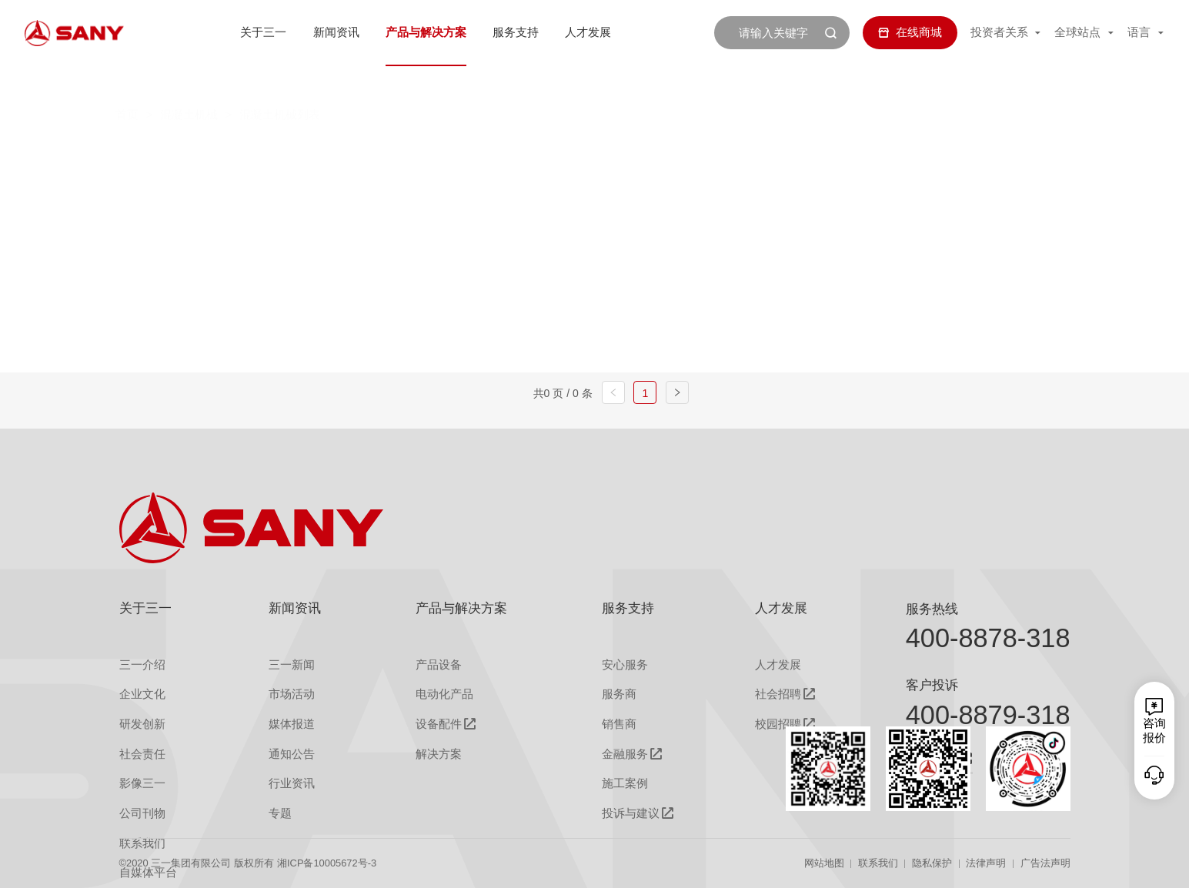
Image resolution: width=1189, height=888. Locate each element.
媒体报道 (292, 724)
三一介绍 (142, 665)
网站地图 (824, 863)
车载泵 (624, 152)
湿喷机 (277, 185)
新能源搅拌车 (472, 185)
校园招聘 (778, 724)
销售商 (619, 724)
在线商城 (910, 31)
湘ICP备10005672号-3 (326, 863)
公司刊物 (142, 813)
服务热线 (932, 608)
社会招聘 (778, 694)
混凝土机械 (189, 81)
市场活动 (292, 694)
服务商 (619, 694)
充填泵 (364, 185)
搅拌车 (410, 152)
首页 (127, 81)
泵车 (330, 152)
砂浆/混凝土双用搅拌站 (766, 185)
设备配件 (439, 724)
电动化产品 (444, 694)
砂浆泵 (900, 152)
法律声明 (986, 863)
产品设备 (439, 665)
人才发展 (588, 31)
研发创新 (142, 724)
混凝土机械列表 (279, 81)
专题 (280, 813)
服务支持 (516, 31)
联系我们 (878, 863)
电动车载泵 (725, 152)
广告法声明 (1045, 863)
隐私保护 (932, 863)
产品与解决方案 (426, 31)
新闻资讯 (336, 31)
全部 (271, 152)
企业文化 (142, 694)
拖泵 (820, 152)
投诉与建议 (631, 814)
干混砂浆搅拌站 (605, 185)
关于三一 (263, 31)
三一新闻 (292, 665)
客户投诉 (932, 685)
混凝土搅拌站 (518, 152)
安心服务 (625, 665)
